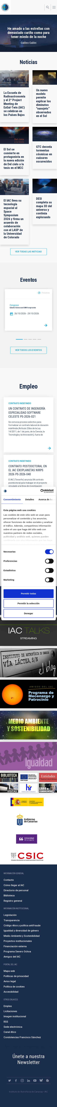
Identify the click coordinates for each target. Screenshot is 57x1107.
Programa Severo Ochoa (17, 951)
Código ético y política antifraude (22, 925)
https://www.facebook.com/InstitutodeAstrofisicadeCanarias (16, 1080)
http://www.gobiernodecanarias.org (27, 820)
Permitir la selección (29, 603)
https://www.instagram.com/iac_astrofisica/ (22, 1080)
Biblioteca (9, 895)
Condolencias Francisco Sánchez (22, 1037)
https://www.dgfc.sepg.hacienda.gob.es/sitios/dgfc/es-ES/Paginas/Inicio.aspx (29, 777)
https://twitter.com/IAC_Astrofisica (9, 1080)
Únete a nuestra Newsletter (28, 1059)
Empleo (8, 1006)
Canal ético (10, 1032)
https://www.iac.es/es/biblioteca (9, 777)
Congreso (14, 305)
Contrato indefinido (19, 403)
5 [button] (39, 339)
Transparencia (12, 920)
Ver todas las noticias (28, 251)
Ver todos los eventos (28, 350)
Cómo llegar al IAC (14, 885)
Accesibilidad (11, 991)
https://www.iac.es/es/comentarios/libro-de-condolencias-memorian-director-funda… (48, 788)
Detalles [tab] (29, 499)
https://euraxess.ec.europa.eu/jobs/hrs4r (29, 788)
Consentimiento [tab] (12, 499)
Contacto (9, 880)
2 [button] (25, 339)
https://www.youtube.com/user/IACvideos (35, 1080)
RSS (6, 1021)
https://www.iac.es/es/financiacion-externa (48, 777)
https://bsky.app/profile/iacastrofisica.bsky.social (41, 1080)
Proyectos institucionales (18, 941)
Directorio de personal (16, 890)
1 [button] (19, 339)
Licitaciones (10, 1011)
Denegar (28, 613)
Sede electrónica (13, 1026)
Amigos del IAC (12, 956)
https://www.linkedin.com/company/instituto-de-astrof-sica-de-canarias (28, 1080)
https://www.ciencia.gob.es (27, 802)
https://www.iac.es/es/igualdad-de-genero (28, 756)
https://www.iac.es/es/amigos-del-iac (28, 694)
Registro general (13, 900)
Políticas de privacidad (16, 976)
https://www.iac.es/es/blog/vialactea (28, 662)
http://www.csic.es (27, 856)
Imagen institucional (15, 1016)
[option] (28, 310)
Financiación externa (15, 946)
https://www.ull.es (27, 839)
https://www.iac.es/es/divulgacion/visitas (9, 788)
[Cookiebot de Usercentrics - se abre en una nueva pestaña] (41, 491)
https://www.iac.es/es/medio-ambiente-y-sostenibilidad (28, 725)
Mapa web (9, 971)
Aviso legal (10, 981)
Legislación (10, 915)
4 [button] (34, 339)
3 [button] (30, 339)
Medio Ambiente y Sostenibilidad (22, 936)
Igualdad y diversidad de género (21, 930)
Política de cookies (14, 986)
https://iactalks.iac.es (28, 631)
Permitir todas (28, 593)
